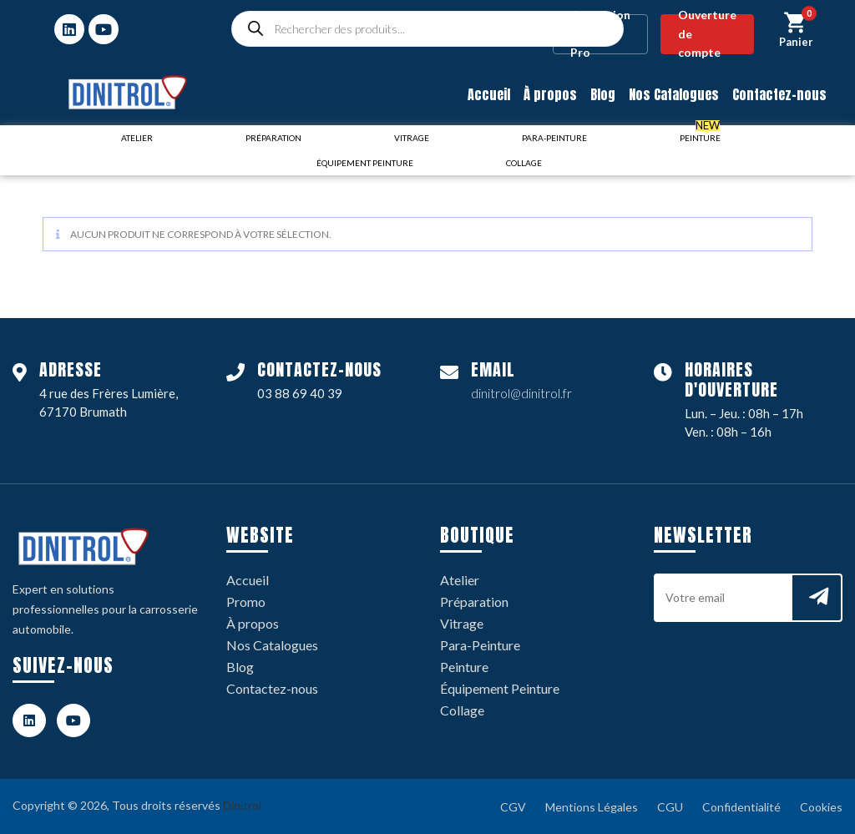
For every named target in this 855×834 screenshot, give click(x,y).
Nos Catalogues (674, 94)
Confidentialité (741, 807)
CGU (670, 807)
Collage (462, 710)
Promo (246, 601)
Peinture (464, 667)
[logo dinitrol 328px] (127, 92)
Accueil (489, 94)
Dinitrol (242, 805)
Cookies (821, 807)
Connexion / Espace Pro (600, 34)
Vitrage (461, 623)
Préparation (474, 601)
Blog (602, 94)
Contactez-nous (779, 94)
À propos (550, 94)
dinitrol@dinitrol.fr (521, 393)
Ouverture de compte (707, 34)
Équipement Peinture (499, 688)
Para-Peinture (480, 645)
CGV (513, 807)
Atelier (459, 580)
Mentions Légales (591, 807)
